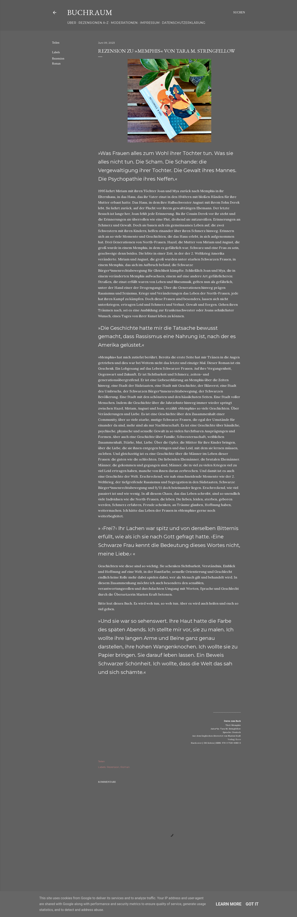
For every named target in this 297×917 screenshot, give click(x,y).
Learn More (229, 904)
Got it (252, 904)
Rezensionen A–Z (93, 23)
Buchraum (89, 12)
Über (71, 23)
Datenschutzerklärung (183, 23)
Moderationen (124, 23)
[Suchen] (239, 13)
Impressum (150, 23)
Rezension (58, 58)
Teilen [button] (55, 42)
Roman (56, 63)
